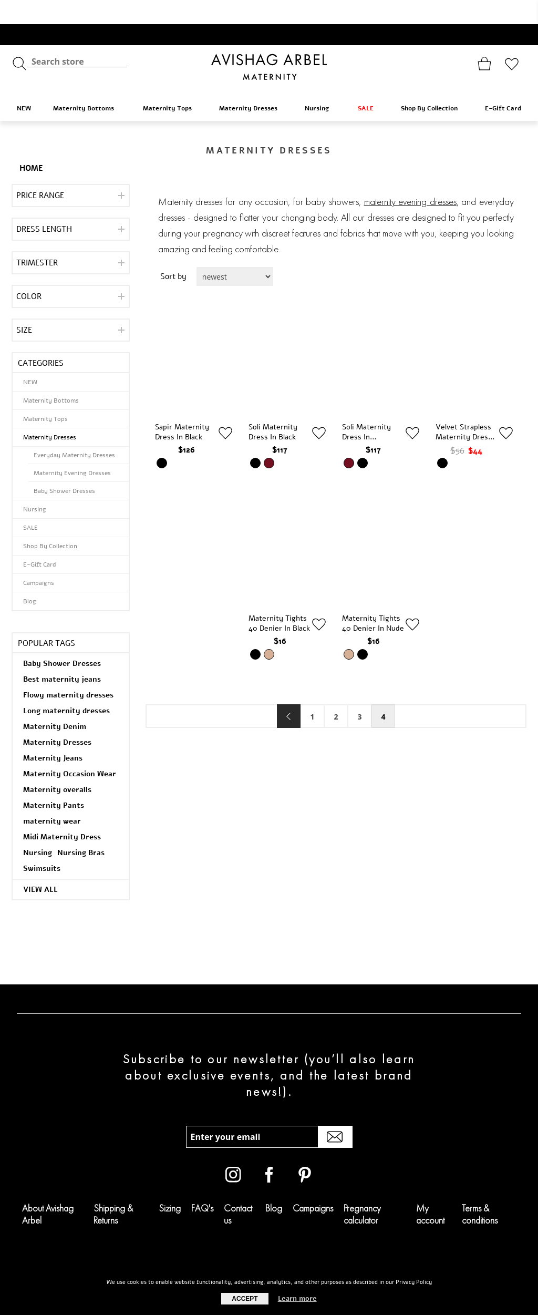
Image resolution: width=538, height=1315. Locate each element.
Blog (29, 577)
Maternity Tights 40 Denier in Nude (373, 599)
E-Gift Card (503, 84)
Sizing (170, 1184)
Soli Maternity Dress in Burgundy (366, 408)
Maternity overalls (57, 765)
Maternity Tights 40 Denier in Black (279, 599)
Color (29, 272)
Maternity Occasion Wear (69, 750)
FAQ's (202, 1184)
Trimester (37, 238)
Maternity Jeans (52, 734)
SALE (371, 83)
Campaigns (38, 558)
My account (430, 1190)
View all (40, 865)
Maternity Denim (54, 702)
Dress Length (44, 205)
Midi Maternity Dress (62, 813)
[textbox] (77, 37)
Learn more (297, 1298)
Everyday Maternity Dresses (74, 431)
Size (24, 306)
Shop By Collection (434, 83)
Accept (244, 1298)
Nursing (322, 83)
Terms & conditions (480, 1190)
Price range (40, 171)
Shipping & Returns (113, 1190)
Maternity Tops (172, 83)
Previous (289, 692)
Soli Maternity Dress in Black (273, 408)
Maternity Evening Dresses (72, 449)
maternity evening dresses (410, 177)
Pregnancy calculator (362, 1190)
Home (31, 144)
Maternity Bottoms (89, 83)
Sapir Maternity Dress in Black (182, 408)
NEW (24, 84)
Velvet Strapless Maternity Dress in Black (464, 408)
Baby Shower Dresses (64, 467)
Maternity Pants (53, 781)
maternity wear (52, 797)
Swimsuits (41, 844)
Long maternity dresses (66, 687)
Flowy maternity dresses (68, 671)
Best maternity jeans (62, 655)
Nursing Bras (81, 829)
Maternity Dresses (253, 83)
